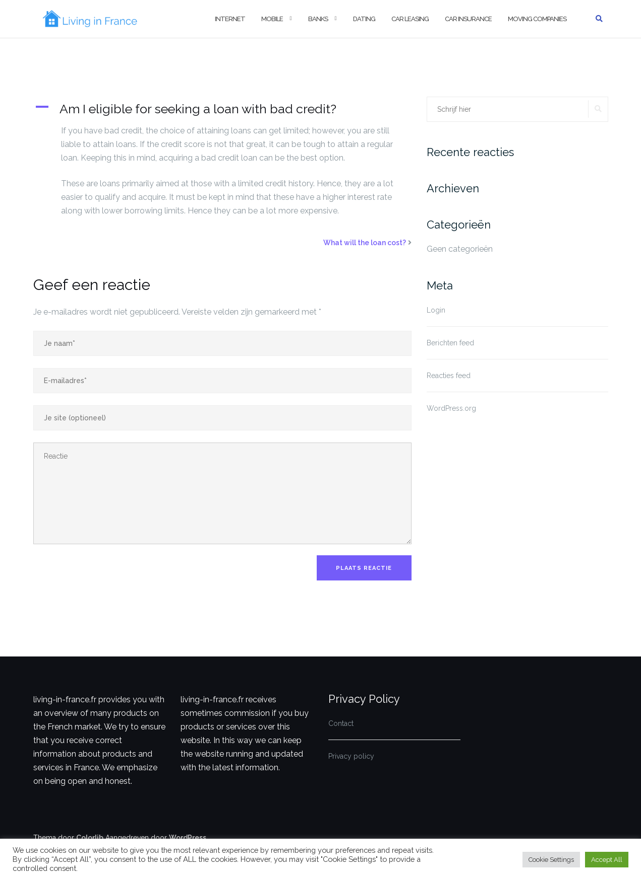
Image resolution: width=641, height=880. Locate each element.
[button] (222, 109)
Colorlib (89, 838)
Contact (341, 723)
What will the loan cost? (364, 243)
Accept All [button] (606, 859)
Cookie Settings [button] (551, 859)
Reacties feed (449, 376)
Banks (318, 19)
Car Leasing (410, 19)
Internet (230, 19)
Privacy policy (351, 756)
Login (436, 310)
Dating (364, 19)
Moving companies (537, 19)
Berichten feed (450, 343)
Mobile (272, 19)
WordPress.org (451, 408)
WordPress (187, 838)
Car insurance (468, 19)
